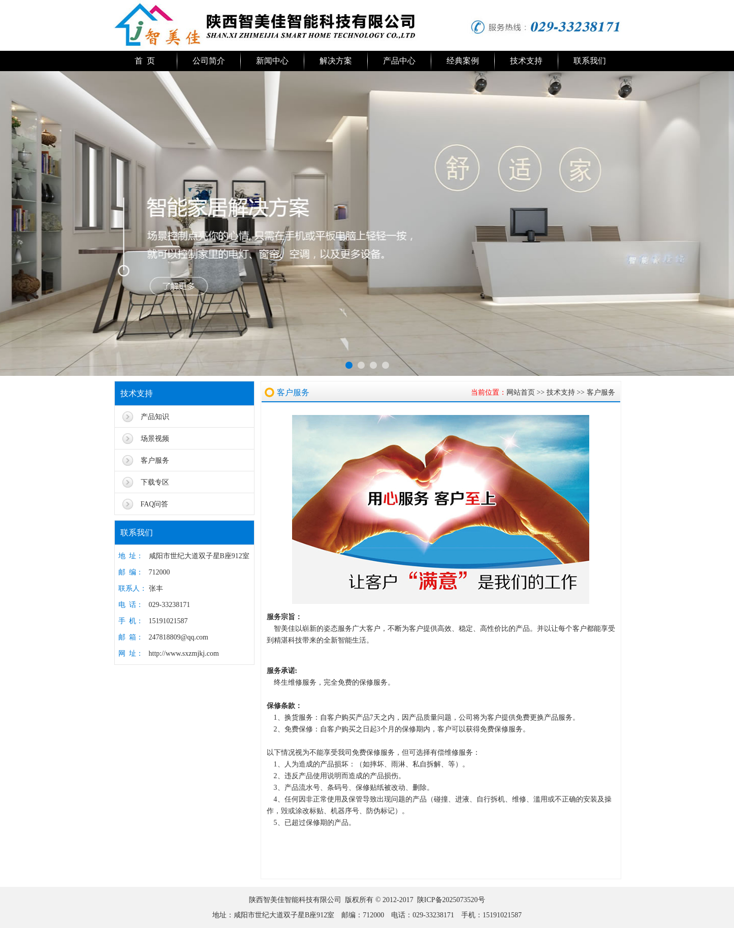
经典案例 (462, 60)
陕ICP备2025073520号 (451, 900)
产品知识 (155, 417)
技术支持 (526, 60)
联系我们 (589, 60)
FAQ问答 (155, 504)
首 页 (145, 60)
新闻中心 (272, 60)
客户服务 (155, 460)
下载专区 (155, 482)
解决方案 (336, 60)
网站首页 (520, 392)
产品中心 (399, 60)
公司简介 (209, 60)
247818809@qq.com (179, 637)
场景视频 (155, 438)
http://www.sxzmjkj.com (184, 653)
